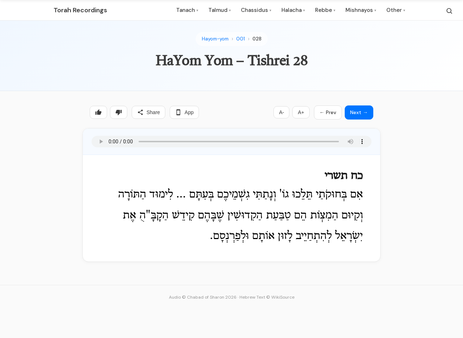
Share (148, 112)
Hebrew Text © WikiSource (266, 297)
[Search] (449, 10)
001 (240, 39)
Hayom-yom (215, 39)
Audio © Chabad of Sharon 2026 (203, 297)
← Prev (327, 112)
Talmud (219, 10)
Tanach (187, 10)
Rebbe (325, 10)
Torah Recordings (80, 10)
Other (395, 10)
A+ (301, 112)
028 (257, 39)
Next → (359, 112)
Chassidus (256, 10)
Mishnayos (360, 10)
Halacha (293, 10)
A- (281, 112)
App (184, 112)
